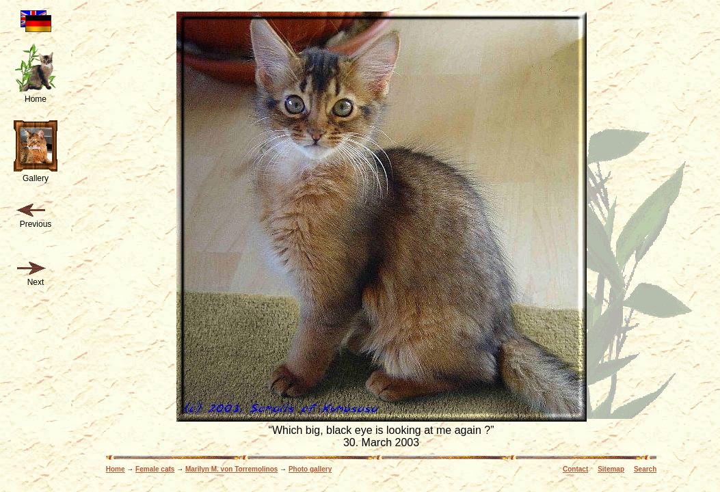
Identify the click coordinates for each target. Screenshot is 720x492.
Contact (575, 469)
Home (115, 469)
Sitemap (611, 469)
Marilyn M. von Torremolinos (231, 469)
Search (645, 469)
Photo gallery (310, 469)
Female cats (154, 469)
